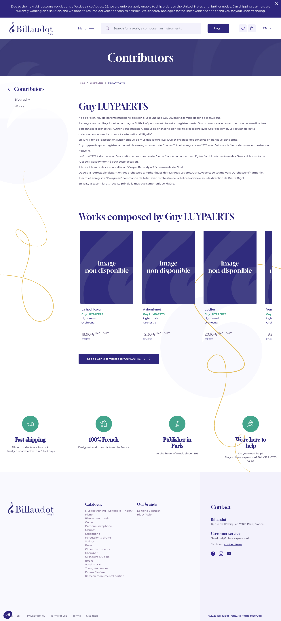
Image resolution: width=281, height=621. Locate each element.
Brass (88, 545)
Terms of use (59, 615)
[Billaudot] (31, 28)
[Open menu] (86, 28)
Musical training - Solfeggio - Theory (108, 510)
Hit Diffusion (145, 514)
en (18, 615)
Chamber (91, 553)
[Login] (218, 28)
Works (19, 106)
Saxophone (92, 533)
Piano (89, 514)
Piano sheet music (97, 518)
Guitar (89, 522)
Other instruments (97, 549)
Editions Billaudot (148, 510)
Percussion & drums (98, 537)
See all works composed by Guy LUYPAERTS (119, 358)
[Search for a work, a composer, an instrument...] (151, 28)
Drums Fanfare (95, 572)
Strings (90, 541)
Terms (77, 615)
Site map (92, 615)
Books (89, 560)
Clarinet (90, 529)
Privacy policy (36, 615)
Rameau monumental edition (104, 576)
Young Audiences (96, 568)
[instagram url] (221, 554)
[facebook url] (213, 554)
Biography (22, 99)
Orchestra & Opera (97, 556)
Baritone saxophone (98, 526)
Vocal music (93, 564)
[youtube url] (229, 554)
